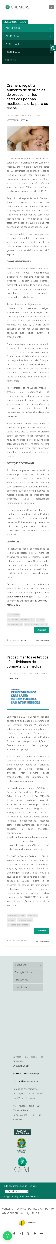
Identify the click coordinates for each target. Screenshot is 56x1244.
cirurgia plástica (17, 915)
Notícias (24, 640)
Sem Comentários (42, 641)
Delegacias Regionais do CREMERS (20, 1196)
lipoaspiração (16, 624)
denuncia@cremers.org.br (20, 596)
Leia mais (41, 630)
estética (33, 915)
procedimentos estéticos (37, 624)
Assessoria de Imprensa (17, 120)
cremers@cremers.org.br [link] (25, 1081)
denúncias (14, 615)
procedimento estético (19, 925)
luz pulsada (26, 920)
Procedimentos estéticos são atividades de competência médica (27, 661)
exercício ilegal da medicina (21, 620)
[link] (23, 1132)
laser (41, 620)
